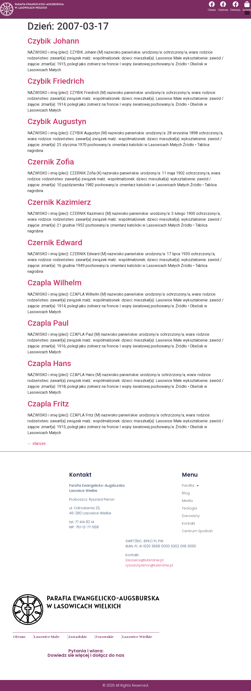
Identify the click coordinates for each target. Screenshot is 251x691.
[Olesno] (212, 4)
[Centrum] (223, 4)
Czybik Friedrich (55, 81)
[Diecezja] (235, 4)
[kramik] (247, 4)
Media (187, 500)
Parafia (190, 485)
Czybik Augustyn (56, 121)
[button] (247, 13)
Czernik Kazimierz (59, 202)
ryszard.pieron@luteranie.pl (149, 565)
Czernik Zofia (50, 161)
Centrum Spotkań (197, 531)
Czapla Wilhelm (54, 282)
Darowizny (191, 515)
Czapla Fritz (48, 403)
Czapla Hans (49, 363)
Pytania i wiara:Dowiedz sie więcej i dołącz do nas (86, 653)
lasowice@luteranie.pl (144, 560)
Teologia (189, 508)
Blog (186, 493)
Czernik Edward (54, 242)
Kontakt (188, 523)
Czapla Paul (48, 323)
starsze (36, 443)
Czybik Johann (53, 41)
